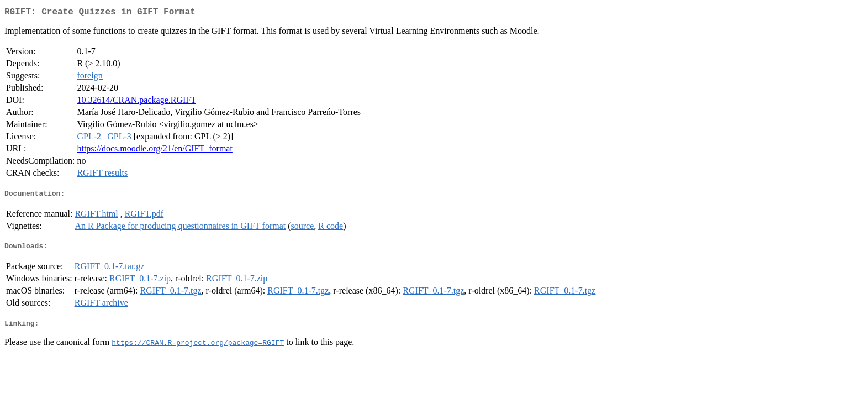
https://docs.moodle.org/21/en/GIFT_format (154, 150)
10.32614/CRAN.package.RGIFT (136, 102)
